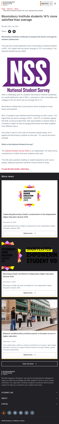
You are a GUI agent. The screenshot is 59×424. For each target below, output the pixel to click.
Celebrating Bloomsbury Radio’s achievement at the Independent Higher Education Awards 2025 (29, 215)
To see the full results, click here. (15, 169)
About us (9, 8)
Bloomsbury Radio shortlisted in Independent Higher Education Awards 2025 (28, 275)
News (15, 8)
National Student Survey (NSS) (17, 151)
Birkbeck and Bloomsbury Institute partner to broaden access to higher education (29, 335)
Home (3, 8)
